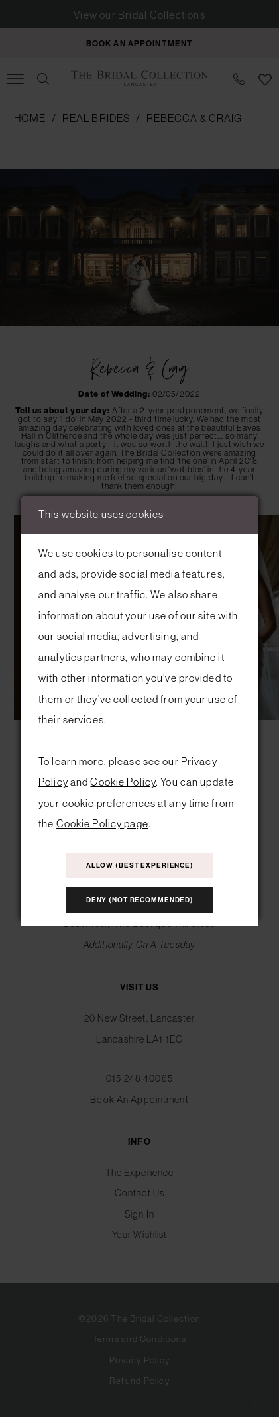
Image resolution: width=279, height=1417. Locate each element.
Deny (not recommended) (140, 900)
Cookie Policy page (102, 823)
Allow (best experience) (140, 865)
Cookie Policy (123, 781)
